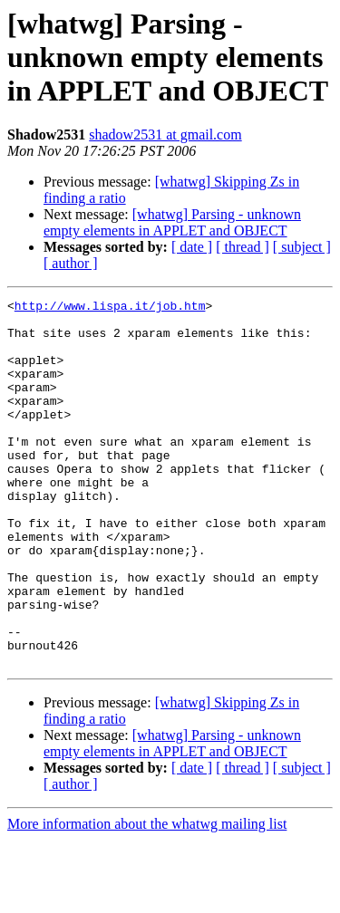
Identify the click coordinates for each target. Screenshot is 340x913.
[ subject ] (302, 247)
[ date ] (191, 247)
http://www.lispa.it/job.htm (110, 308)
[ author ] (71, 263)
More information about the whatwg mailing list (147, 897)
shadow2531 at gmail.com (165, 134)
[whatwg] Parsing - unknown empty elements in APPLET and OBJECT (172, 222)
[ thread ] (242, 247)
